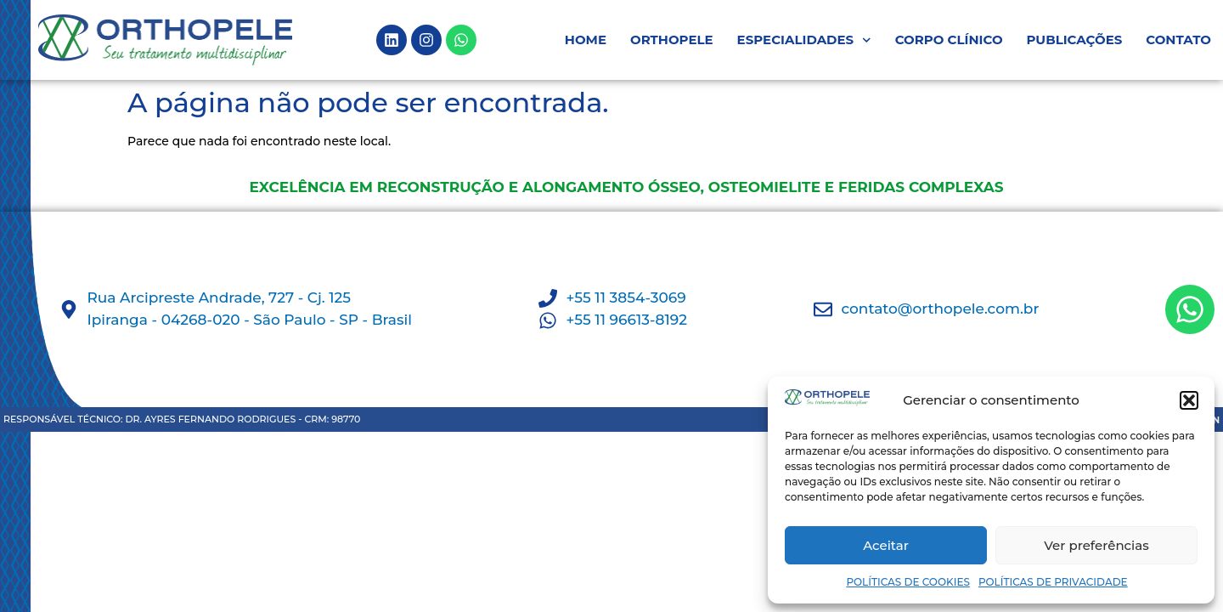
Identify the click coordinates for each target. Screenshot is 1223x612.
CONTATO (1178, 39)
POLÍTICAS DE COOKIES (908, 581)
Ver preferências (1096, 545)
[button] (1189, 400)
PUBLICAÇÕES (1075, 39)
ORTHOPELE (671, 39)
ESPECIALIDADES (804, 40)
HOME (585, 39)
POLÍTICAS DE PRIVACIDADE (1053, 581)
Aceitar (886, 545)
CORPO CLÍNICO (949, 39)
